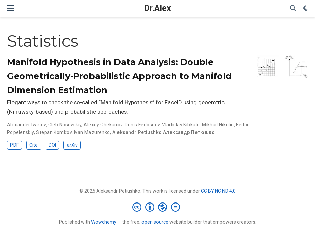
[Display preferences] (305, 8)
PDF (14, 145)
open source (154, 222)
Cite (33, 145)
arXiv (72, 145)
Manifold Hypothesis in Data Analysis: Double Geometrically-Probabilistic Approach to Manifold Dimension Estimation (119, 76)
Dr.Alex (157, 8)
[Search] (293, 8)
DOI (52, 145)
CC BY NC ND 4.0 (218, 191)
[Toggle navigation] (10, 8)
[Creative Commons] (157, 206)
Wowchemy (103, 222)
